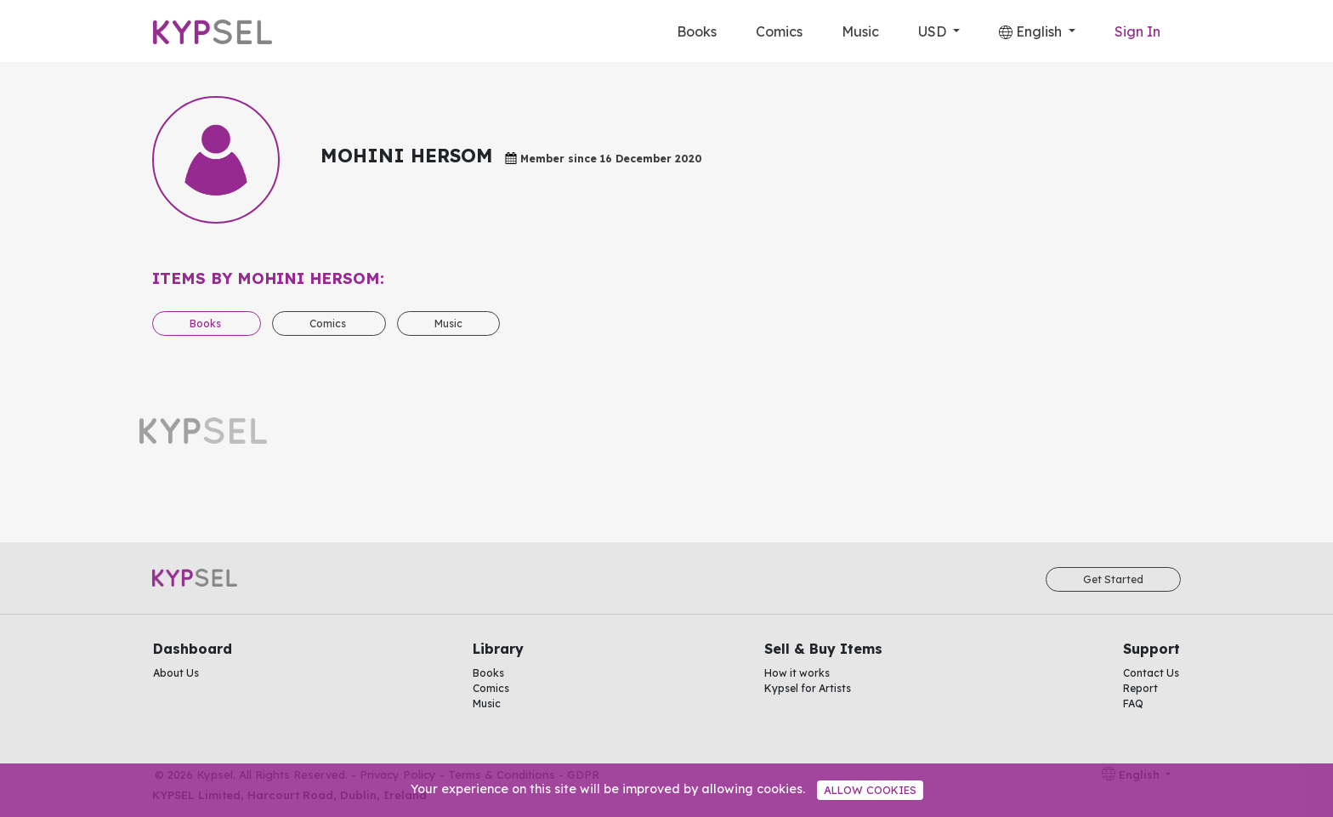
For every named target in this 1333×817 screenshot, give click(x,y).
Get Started (1113, 579)
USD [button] (934, 31)
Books (697, 31)
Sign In (1137, 31)
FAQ (1133, 703)
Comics (779, 31)
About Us (176, 673)
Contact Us (1151, 673)
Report (1140, 688)
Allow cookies (870, 790)
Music (860, 31)
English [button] (1032, 31)
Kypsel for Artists (807, 688)
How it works (797, 673)
